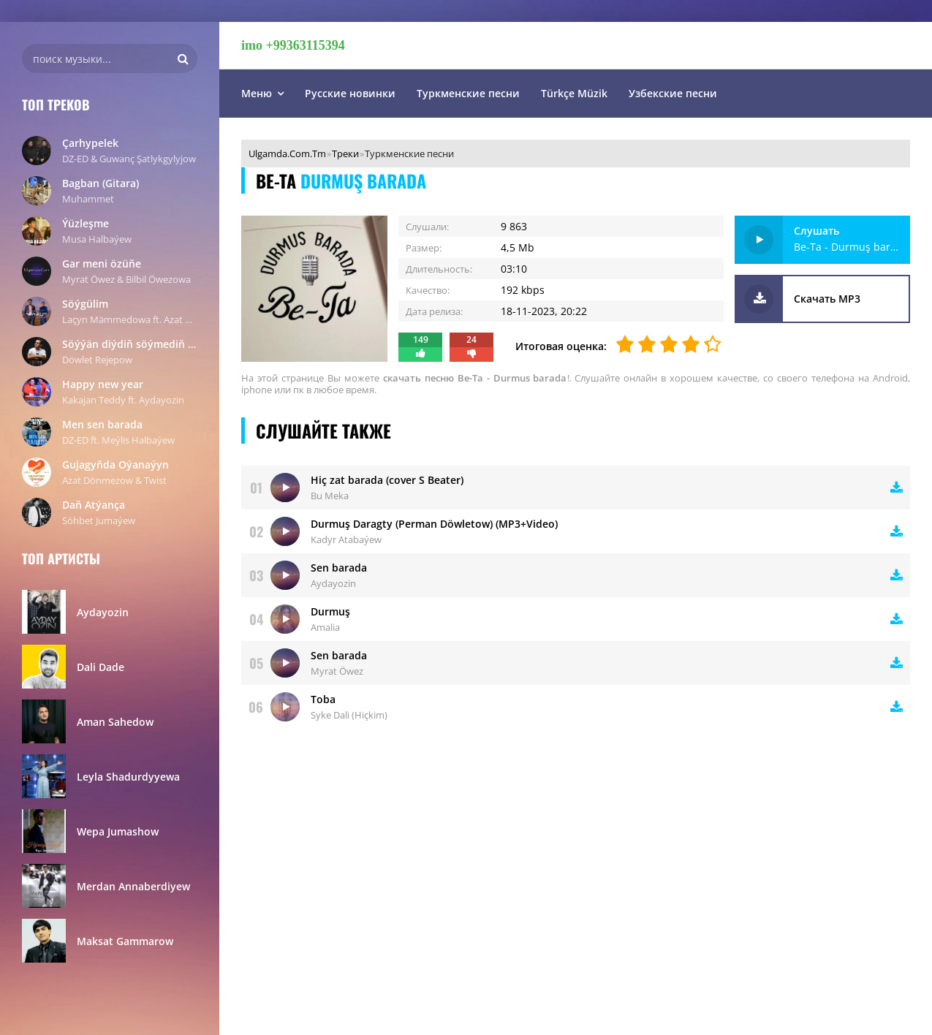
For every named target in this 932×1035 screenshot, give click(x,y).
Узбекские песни (673, 93)
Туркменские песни (468, 93)
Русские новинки (350, 93)
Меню (256, 93)
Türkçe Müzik (574, 93)
